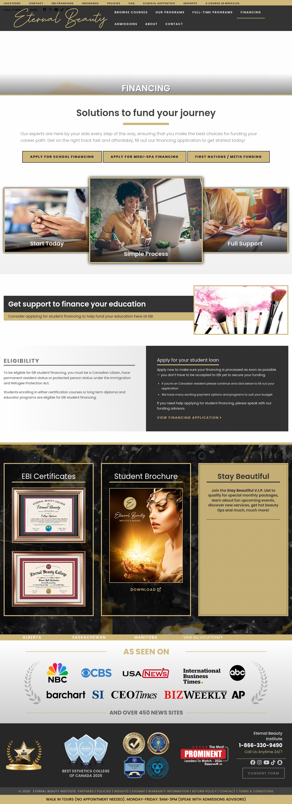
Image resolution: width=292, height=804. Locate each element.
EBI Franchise (62, 3)
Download (146, 589)
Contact (36, 3)
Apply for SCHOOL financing (62, 156)
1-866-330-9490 (260, 745)
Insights (190, 3)
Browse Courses (109, 12)
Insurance (90, 3)
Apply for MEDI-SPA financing (145, 156)
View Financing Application (189, 417)
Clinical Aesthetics (159, 3)
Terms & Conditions (256, 791)
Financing (229, 12)
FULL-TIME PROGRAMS (191, 12)
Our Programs (148, 12)
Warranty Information (168, 791)
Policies (113, 3)
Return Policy (204, 791)
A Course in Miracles (222, 3)
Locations (12, 3)
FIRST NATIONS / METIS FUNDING (228, 156)
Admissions (104, 23)
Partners (86, 791)
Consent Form (263, 773)
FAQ (132, 3)
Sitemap (138, 791)
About (130, 23)
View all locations (202, 637)
